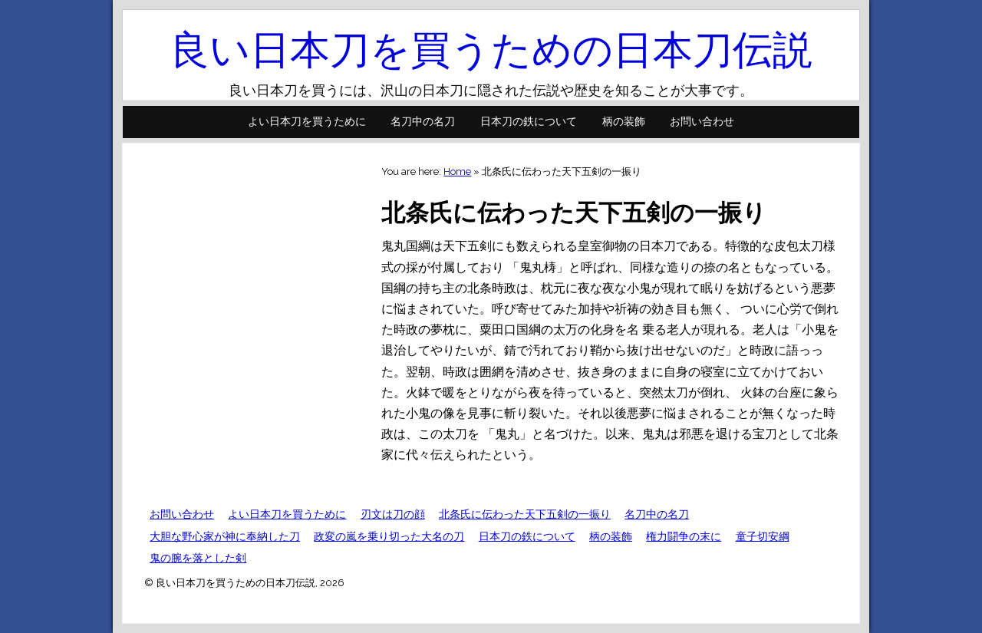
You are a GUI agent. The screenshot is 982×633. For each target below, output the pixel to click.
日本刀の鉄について (528, 121)
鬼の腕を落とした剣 (198, 557)
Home (457, 171)
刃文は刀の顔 (393, 514)
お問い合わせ (702, 121)
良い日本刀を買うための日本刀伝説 (491, 49)
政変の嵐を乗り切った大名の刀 (389, 536)
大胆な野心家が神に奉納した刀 (225, 536)
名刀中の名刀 (422, 121)
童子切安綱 (762, 536)
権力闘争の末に (683, 536)
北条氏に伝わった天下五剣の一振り (525, 514)
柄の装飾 (623, 121)
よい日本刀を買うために (307, 121)
